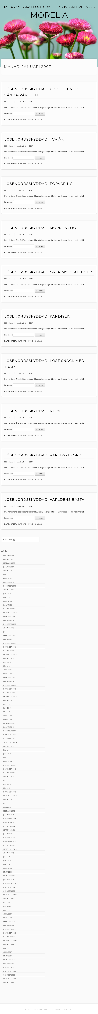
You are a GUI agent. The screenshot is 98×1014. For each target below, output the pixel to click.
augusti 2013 (8, 777)
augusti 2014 (8, 746)
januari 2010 (8, 880)
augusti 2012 (8, 799)
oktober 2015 (9, 693)
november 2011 (9, 822)
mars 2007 (7, 956)
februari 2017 (9, 635)
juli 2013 (6, 780)
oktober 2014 (9, 738)
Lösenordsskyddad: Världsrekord (43, 455)
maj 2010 (6, 864)
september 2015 (10, 696)
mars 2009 (7, 918)
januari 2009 (8, 925)
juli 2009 (6, 902)
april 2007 (7, 952)
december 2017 (9, 624)
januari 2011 (8, 834)
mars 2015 (7, 719)
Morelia (8, 102)
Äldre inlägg (10, 539)
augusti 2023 (8, 559)
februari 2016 (9, 677)
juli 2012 (6, 803)
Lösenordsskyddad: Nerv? (33, 411)
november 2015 (9, 689)
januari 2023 (8, 567)
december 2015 (9, 685)
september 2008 (10, 941)
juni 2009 (7, 906)
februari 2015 (9, 723)
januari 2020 (8, 582)
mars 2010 (7, 872)
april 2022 (7, 578)
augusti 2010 (8, 853)
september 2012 (10, 796)
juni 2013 (7, 784)
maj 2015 (6, 712)
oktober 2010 (9, 845)
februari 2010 (9, 876)
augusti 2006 (8, 982)
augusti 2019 (8, 590)
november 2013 (9, 769)
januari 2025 (8, 555)
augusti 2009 (8, 899)
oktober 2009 (9, 891)
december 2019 (9, 586)
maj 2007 (6, 948)
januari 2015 (8, 727)
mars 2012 (7, 807)
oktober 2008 (9, 937)
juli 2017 (6, 632)
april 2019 (7, 601)
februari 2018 (9, 616)
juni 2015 (7, 708)
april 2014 (7, 761)
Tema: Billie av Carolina (61, 1010)
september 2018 (10, 613)
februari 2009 (9, 921)
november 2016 (9, 647)
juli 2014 (6, 750)
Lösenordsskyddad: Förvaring (38, 184)
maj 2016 (6, 666)
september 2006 (10, 979)
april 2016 (7, 670)
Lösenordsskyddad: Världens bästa (44, 499)
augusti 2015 (8, 700)
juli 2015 (6, 704)
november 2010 (9, 841)
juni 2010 (7, 860)
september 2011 (10, 830)
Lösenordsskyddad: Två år (34, 139)
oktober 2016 (9, 651)
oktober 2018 (9, 609)
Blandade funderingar (30, 120)
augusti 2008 (8, 944)
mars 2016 (7, 674)
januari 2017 (8, 639)
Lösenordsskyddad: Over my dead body (48, 272)
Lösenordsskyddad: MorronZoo (40, 228)
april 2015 (7, 716)
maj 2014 (6, 757)
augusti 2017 (8, 628)
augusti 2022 (8, 571)
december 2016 (9, 643)
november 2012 (9, 792)
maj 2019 (6, 597)
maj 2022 (6, 574)
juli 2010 (6, 857)
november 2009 (9, 887)
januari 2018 (8, 620)
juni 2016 (7, 662)
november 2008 (9, 933)
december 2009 (9, 883)
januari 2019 (8, 605)
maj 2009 (6, 910)
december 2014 (9, 731)
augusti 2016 (8, 658)
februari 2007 (9, 960)
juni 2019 (7, 593)
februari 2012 (9, 811)
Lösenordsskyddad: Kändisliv (37, 316)
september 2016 (10, 654)
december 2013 (9, 765)
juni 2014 (7, 754)
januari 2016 (8, 681)
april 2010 (7, 868)
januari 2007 (8, 963)
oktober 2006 (9, 975)
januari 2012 (8, 815)
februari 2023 (9, 563)
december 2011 (9, 818)
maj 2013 (6, 788)
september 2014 (10, 742)
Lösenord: (19, 113)
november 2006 (9, 971)
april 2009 (7, 914)
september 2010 (10, 849)
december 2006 (9, 967)
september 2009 (10, 895)
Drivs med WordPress (36, 1010)
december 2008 (9, 929)
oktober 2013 (9, 773)
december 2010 (9, 838)
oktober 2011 (9, 826)
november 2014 (9, 735)
